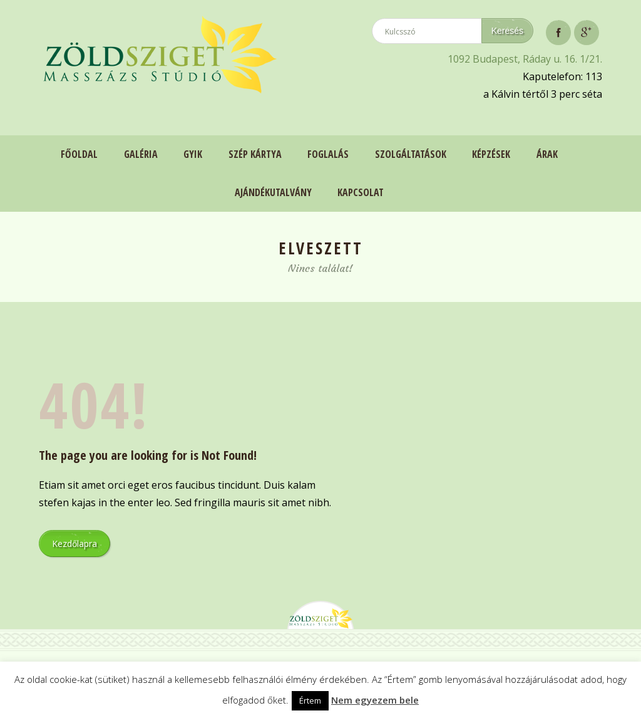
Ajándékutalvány (272, 192)
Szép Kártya (254, 154)
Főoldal (77, 154)
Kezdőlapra (74, 542)
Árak (547, 154)
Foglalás (328, 154)
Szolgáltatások (410, 154)
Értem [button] (310, 700)
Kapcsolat (360, 192)
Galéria (139, 154)
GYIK (192, 154)
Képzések (492, 154)
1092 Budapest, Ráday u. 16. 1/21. (525, 59)
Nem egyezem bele (375, 700)
